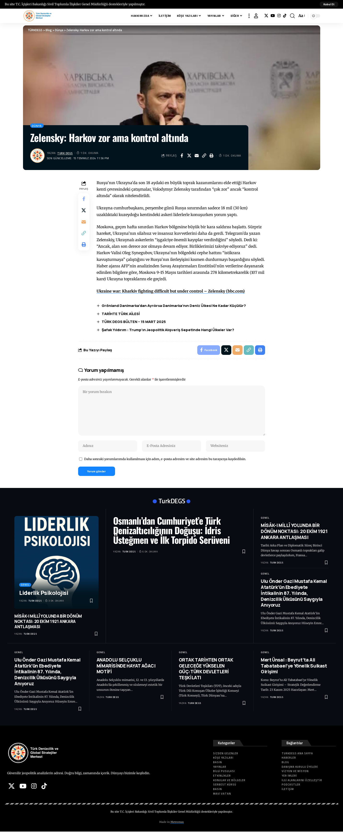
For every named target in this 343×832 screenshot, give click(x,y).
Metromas (177, 822)
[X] (266, 15)
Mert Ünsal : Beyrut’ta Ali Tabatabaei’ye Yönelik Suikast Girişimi (294, 666)
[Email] (196, 155)
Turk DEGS (65, 153)
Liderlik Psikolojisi (43, 593)
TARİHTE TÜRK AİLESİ (121, 313)
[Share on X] (189, 155)
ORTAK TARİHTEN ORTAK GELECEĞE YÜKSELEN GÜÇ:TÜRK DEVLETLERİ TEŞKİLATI (206, 669)
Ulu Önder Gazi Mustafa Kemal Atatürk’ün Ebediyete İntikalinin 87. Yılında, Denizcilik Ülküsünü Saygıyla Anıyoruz (294, 594)
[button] (329, 4)
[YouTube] (272, 15)
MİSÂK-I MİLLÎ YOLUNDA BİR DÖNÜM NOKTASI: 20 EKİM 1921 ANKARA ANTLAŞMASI (48, 622)
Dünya (37, 126)
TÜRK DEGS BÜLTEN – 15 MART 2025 (134, 321)
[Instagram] (279, 15)
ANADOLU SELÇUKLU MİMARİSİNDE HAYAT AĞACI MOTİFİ (126, 666)
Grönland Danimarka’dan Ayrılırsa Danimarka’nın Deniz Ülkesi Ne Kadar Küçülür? (174, 305)
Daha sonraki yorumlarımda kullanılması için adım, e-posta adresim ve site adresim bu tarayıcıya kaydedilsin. (165, 459)
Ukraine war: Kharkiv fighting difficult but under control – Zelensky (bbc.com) (171, 291)
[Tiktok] (285, 15)
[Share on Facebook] (181, 155)
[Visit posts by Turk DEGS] (37, 155)
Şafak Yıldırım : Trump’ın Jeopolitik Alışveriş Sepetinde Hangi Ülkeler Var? (168, 330)
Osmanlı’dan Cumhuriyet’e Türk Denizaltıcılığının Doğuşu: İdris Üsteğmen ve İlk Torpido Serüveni (171, 531)
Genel (25, 585)
